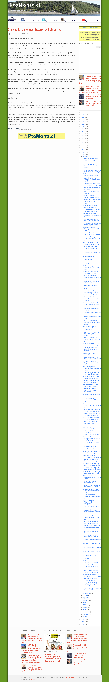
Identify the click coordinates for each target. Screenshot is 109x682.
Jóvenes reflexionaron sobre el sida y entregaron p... (92, 540)
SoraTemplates (70, 677)
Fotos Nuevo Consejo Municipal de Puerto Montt (92, 456)
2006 (83, 622)
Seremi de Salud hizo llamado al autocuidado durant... (91, 166)
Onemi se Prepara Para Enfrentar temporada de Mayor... (91, 490)
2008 (83, 154)
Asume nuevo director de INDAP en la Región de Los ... (91, 517)
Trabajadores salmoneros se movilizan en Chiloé (92, 446)
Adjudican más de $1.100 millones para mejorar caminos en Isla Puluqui (93, 97)
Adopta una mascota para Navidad (91, 192)
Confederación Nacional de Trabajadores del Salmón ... (91, 527)
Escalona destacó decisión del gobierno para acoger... (92, 233)
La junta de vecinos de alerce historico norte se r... (92, 210)
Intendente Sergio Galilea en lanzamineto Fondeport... (92, 433)
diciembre (86, 157)
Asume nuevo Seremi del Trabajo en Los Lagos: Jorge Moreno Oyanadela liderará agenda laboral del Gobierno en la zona (90, 89)
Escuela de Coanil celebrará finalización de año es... (91, 272)
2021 (83, 124)
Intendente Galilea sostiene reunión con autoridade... (91, 410)
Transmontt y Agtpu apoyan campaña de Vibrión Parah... (92, 201)
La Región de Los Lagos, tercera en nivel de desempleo (91, 584)
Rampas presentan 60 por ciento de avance (91, 579)
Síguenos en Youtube (92, 21)
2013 (83, 143)
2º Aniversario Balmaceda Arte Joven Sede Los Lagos (92, 575)
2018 (83, 131)
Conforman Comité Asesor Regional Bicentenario (91, 414)
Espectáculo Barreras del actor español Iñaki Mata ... (92, 468)
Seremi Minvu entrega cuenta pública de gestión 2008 (92, 292)
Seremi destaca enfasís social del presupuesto (91, 536)
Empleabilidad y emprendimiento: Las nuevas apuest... (90, 429)
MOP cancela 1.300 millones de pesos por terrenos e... (92, 224)
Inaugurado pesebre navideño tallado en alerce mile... (92, 368)
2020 (83, 126)
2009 (83, 152)
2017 (83, 133)
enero (85, 616)
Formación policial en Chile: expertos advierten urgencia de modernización (93, 103)
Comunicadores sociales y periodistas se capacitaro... (92, 220)
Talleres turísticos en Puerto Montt (92, 317)
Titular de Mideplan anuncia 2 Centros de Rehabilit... (92, 532)
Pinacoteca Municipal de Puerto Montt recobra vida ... (92, 238)
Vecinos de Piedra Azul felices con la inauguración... (90, 502)
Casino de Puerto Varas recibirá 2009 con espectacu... (90, 160)
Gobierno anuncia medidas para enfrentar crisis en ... (91, 561)
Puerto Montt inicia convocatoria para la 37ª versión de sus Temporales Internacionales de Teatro (52, 657)
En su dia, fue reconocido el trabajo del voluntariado (91, 472)
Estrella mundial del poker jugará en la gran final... (91, 418)
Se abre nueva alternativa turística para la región (91, 507)
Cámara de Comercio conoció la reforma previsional (89, 390)
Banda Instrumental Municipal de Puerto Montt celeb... (92, 228)
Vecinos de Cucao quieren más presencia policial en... (92, 438)
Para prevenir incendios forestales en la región (91, 460)
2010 (83, 150)
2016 (83, 136)
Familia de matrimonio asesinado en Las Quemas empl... (92, 322)
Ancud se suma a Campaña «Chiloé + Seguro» (91, 381)
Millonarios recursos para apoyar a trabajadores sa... (92, 377)
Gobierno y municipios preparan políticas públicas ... (92, 405)
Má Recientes (71, 630)
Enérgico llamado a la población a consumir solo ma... (92, 215)
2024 (83, 117)
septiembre (86, 598)
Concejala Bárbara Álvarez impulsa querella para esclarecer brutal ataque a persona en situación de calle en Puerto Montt (90, 80)
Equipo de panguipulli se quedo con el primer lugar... (92, 358)
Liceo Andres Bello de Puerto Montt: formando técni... (92, 304)
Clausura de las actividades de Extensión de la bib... (91, 486)
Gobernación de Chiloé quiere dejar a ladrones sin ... (92, 496)
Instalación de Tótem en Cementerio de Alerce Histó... (90, 566)
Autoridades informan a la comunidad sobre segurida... (91, 423)
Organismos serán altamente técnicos (92, 544)
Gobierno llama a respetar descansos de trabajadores (34, 29)
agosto (85, 600)
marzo (85, 612)
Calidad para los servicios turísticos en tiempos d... (91, 571)
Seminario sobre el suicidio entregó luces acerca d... (91, 464)
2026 (83, 112)
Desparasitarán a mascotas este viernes (91, 395)
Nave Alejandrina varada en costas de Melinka (91, 206)
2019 (83, 129)
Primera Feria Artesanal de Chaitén (91, 300)
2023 (83, 119)
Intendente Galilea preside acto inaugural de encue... (91, 441)
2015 (83, 138)
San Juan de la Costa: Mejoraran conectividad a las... (91, 362)
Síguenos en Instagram (71, 21)
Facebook (22, 129)
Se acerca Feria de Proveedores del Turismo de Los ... (91, 399)
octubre (85, 595)
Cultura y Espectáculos (52, 630)
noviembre (86, 593)
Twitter (29, 129)
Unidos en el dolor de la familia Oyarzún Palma (91, 243)
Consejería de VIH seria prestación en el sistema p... (91, 511)
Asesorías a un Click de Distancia (90, 354)
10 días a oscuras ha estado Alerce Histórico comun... (92, 589)
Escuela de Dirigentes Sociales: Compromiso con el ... (92, 312)
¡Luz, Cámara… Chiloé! (90, 449)
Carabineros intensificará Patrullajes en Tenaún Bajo (91, 287)
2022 (83, 122)
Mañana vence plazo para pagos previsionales (91, 385)
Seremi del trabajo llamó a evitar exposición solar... (91, 308)
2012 (83, 145)
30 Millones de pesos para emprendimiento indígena (91, 344)
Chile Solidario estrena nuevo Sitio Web (92, 188)
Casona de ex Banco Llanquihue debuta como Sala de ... (91, 179)
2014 (83, 140)
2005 (83, 624)
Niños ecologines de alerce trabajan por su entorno (91, 552)
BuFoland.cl (34, 679)
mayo (85, 607)
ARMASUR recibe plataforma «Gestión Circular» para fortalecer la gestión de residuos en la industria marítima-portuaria (31, 648)
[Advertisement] (89, 59)
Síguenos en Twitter (51, 21)
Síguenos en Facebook (31, 21)
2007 (83, 620)
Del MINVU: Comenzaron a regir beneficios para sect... (92, 452)
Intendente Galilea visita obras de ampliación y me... (90, 248)
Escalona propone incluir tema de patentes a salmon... (90, 349)
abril (84, 609)
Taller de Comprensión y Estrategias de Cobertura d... (91, 339)
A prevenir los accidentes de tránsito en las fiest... (92, 282)
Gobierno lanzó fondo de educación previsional (91, 175)
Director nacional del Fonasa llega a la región (92, 296)
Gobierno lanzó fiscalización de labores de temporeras (92, 184)
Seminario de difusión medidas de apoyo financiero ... (90, 557)
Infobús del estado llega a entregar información (91, 522)
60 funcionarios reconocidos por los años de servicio (92, 253)
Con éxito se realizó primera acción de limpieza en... (92, 548)
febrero (85, 614)
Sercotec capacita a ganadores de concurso (91, 196)
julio (84, 602)
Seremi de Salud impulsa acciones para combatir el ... (92, 277)
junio (84, 605)
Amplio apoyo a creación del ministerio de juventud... (92, 373)
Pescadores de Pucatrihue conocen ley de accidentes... (91, 333)
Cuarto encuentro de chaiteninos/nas (89, 482)
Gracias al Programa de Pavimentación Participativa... (90, 328)
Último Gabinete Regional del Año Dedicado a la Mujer (92, 171)
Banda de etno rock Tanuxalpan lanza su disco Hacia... (92, 477)
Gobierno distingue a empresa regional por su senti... (91, 267)
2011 (83, 147)
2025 (83, 115)
